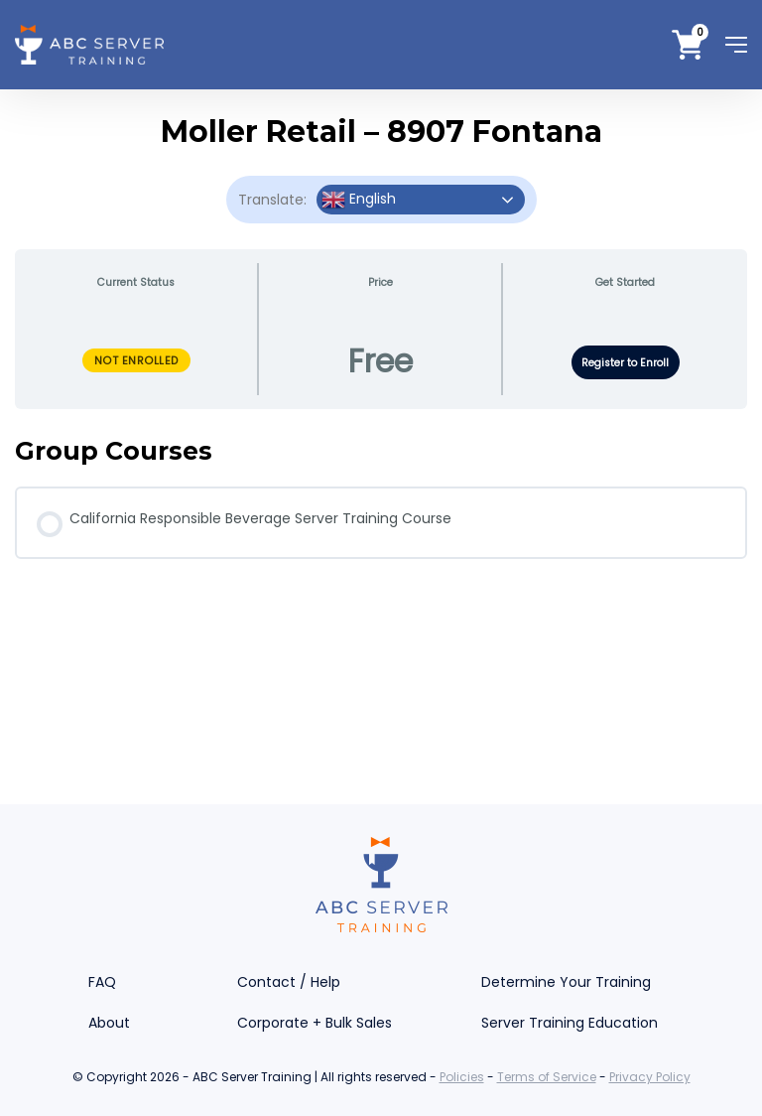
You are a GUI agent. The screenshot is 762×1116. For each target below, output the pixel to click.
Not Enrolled (136, 360)
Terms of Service (546, 1076)
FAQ (102, 982)
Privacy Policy (650, 1076)
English (358, 199)
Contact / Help (288, 982)
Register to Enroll (625, 362)
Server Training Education (569, 1023)
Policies (462, 1076)
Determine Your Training (566, 982)
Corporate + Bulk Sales (314, 1023)
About (109, 1023)
